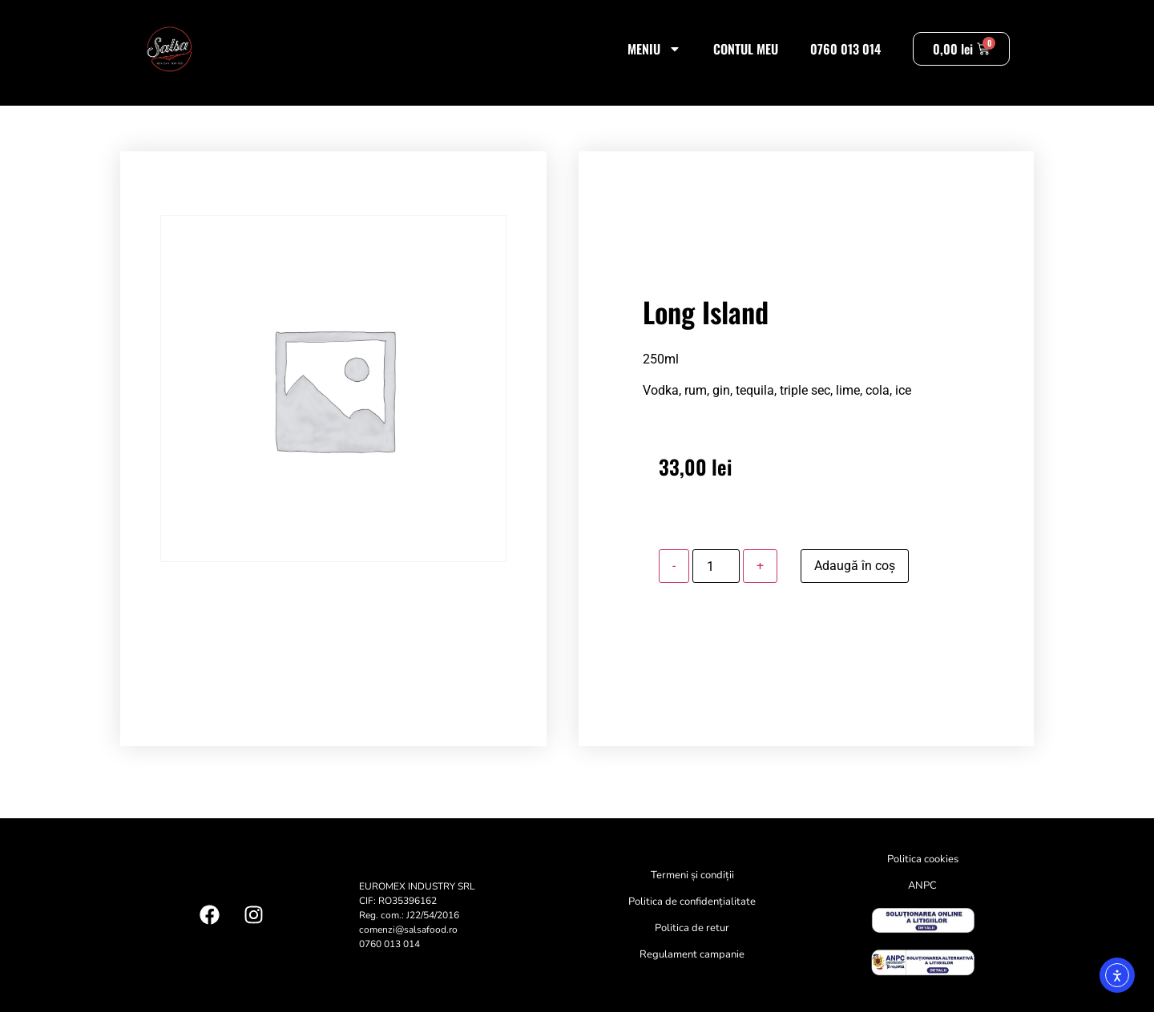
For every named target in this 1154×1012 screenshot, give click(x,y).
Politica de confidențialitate (692, 901)
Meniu (654, 48)
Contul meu (745, 48)
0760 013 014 (845, 48)
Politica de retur (692, 928)
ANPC (922, 885)
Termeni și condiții (692, 875)
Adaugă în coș (854, 565)
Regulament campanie (692, 954)
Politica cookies (922, 859)
